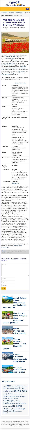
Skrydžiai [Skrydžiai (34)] (6, 403)
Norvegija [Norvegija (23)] (23, 396)
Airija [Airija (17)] (4, 386)
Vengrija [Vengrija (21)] (14, 409)
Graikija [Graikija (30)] (21, 388)
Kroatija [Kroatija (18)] (16, 394)
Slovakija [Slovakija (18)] (18, 403)
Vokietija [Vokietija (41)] (21, 408)
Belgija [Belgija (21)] (4, 388)
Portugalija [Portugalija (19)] (15, 398)
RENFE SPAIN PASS (20, 83)
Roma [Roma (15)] (14, 401)
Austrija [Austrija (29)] (19, 386)
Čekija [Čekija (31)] (13, 411)
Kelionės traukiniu (14, 27)
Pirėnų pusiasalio (17, 60)
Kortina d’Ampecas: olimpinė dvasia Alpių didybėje (20, 357)
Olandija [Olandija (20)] (5, 398)
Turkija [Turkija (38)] (5, 408)
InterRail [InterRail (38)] (9, 391)
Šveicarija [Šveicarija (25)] (6, 413)
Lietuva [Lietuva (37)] (6, 396)
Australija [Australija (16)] (14, 386)
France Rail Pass (9, 58)
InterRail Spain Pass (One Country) (13, 67)
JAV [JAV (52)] (9, 393)
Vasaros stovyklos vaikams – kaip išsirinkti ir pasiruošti (14, 344)
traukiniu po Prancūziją (12, 56)
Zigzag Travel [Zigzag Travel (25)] (7, 411)
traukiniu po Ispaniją (7, 65)
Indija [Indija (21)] (4, 391)
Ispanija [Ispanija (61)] (17, 390)
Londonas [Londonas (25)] (12, 396)
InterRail (10, 251)
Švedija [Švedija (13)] (20, 411)
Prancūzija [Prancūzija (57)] (8, 400)
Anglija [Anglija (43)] (8, 385)
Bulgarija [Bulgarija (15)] (9, 388)
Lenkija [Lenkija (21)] (20, 394)
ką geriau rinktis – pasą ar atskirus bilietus (13, 73)
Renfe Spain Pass (10, 63)
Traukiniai (9, 253)
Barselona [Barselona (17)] (24, 386)
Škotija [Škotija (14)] (17, 411)
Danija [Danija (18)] (12, 388)
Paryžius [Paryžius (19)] (10, 398)
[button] (27, 9)
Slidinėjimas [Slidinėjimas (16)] (12, 403)
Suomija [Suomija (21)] (5, 406)
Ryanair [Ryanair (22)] (18, 401)
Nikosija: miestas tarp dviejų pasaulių (19, 330)
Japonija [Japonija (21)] (5, 394)
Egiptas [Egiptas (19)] (16, 388)
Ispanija (16, 251)
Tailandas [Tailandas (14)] (10, 406)
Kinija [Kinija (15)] (12, 394)
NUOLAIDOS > (16, 183)
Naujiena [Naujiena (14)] (17, 396)
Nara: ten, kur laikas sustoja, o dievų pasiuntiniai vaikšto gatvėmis (15, 318)
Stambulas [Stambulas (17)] (23, 403)
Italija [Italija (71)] (24, 390)
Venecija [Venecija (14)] (10, 409)
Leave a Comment (23, 29)
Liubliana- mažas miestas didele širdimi (19, 369)
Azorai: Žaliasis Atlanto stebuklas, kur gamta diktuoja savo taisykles (14, 303)
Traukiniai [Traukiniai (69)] (17, 405)
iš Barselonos (21, 71)
